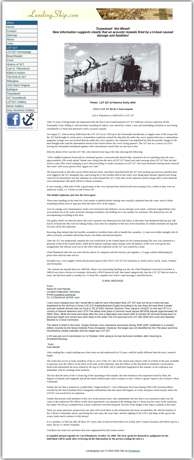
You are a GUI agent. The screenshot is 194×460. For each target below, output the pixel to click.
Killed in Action (16, 72)
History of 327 (15, 64)
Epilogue (12, 89)
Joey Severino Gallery (20, 110)
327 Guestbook (16, 97)
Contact (11, 31)
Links (10, 43)
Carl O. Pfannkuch (18, 68)
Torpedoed (13, 93)
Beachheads (14, 56)
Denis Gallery (15, 106)
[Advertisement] (21, 187)
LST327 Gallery (16, 101)
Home (10, 26)
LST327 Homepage (19, 51)
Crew (10, 60)
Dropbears (134, 450)
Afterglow (13, 81)
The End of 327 (16, 76)
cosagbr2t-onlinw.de (65, 294)
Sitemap (12, 35)
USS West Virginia (18, 85)
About (10, 39)
